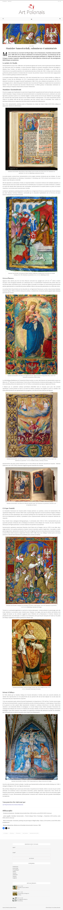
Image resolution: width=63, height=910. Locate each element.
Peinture (15, 876)
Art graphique (16, 870)
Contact (10, 1)
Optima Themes (13, 907)
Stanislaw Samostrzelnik (34, 833)
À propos (5, 1)
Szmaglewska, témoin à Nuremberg (22, 900)
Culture (31, 46)
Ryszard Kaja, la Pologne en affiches (23, 894)
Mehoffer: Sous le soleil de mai (23, 888)
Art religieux (5, 833)
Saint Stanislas (25, 833)
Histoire (14, 873)
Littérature (15, 874)
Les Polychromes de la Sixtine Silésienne (13, 804)
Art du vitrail (15, 868)
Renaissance (18, 833)
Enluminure (12, 833)
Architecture (15, 866)
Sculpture (15, 878)
